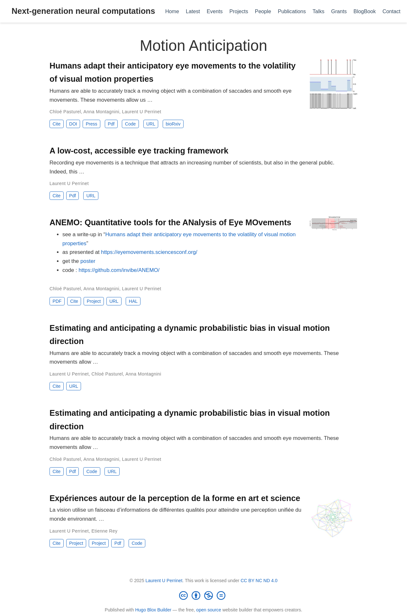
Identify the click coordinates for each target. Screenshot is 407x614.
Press (91, 123)
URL (150, 123)
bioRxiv (173, 123)
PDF (56, 301)
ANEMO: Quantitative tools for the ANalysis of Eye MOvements (170, 222)
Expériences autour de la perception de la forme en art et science (175, 498)
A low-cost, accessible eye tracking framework (139, 150)
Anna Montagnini (101, 111)
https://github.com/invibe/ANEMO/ (118, 270)
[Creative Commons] (203, 595)
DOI (73, 123)
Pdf (111, 123)
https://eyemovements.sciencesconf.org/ (149, 252)
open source (208, 609)
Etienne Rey (105, 531)
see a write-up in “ (83, 234)
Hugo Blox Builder (153, 609)
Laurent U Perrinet (141, 111)
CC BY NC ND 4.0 (258, 580)
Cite (56, 123)
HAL (133, 301)
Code (130, 123)
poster (87, 261)
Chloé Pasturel (65, 111)
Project (94, 301)
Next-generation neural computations (83, 10)
